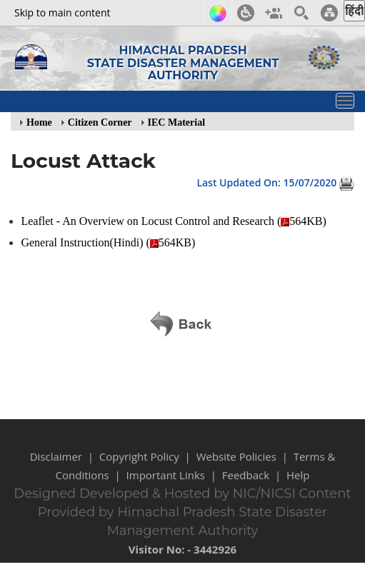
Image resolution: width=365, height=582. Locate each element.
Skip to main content (62, 12)
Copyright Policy (139, 468)
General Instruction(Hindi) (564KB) (109, 242)
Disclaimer (56, 468)
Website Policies (236, 468)
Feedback (245, 487)
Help (297, 487)
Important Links (165, 487)
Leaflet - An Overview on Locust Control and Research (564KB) (175, 221)
